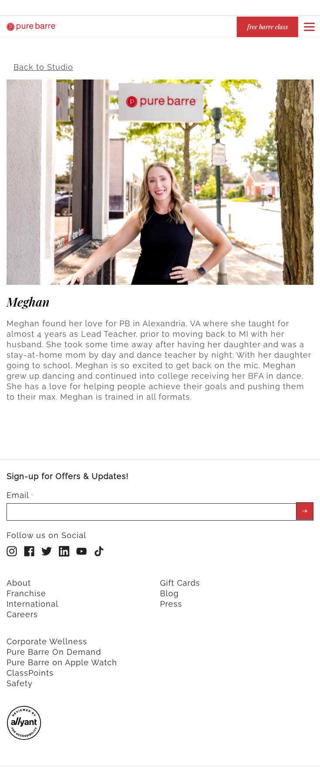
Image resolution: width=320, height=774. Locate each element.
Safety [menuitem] (20, 678)
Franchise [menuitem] (26, 588)
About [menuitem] (19, 578)
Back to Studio (43, 62)
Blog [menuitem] (169, 588)
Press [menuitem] (171, 599)
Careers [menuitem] (22, 609)
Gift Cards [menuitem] (180, 578)
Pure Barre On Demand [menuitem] (54, 647)
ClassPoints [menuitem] (30, 668)
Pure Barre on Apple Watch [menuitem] (62, 657)
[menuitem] (24, 732)
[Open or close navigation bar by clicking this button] (309, 27)
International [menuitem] (32, 599)
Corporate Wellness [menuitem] (47, 636)
